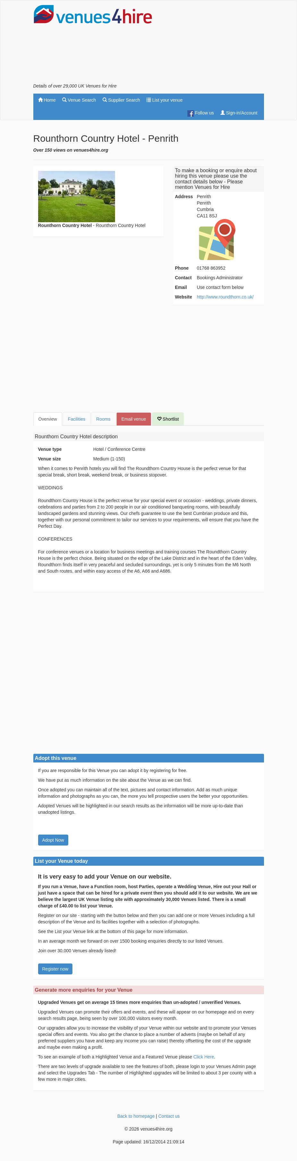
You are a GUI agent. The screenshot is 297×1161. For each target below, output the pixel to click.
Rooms (103, 419)
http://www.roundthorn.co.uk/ (225, 296)
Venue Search (79, 100)
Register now (55, 969)
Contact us (169, 1116)
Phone (182, 268)
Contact (183, 277)
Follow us (200, 113)
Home (47, 100)
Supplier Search (121, 100)
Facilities (76, 419)
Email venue (133, 419)
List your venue (164, 100)
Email (181, 287)
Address (184, 196)
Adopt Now (53, 840)
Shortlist (168, 419)
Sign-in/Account (239, 112)
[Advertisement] (212, 44)
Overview (47, 419)
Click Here (203, 1056)
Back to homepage (136, 1116)
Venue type (50, 449)
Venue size (49, 458)
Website (183, 296)
